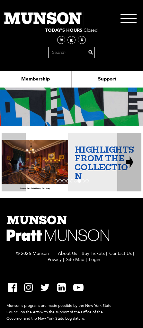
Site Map (75, 260)
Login (94, 260)
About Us (67, 254)
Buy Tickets (93, 254)
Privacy (55, 260)
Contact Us (120, 254)
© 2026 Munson (32, 254)
